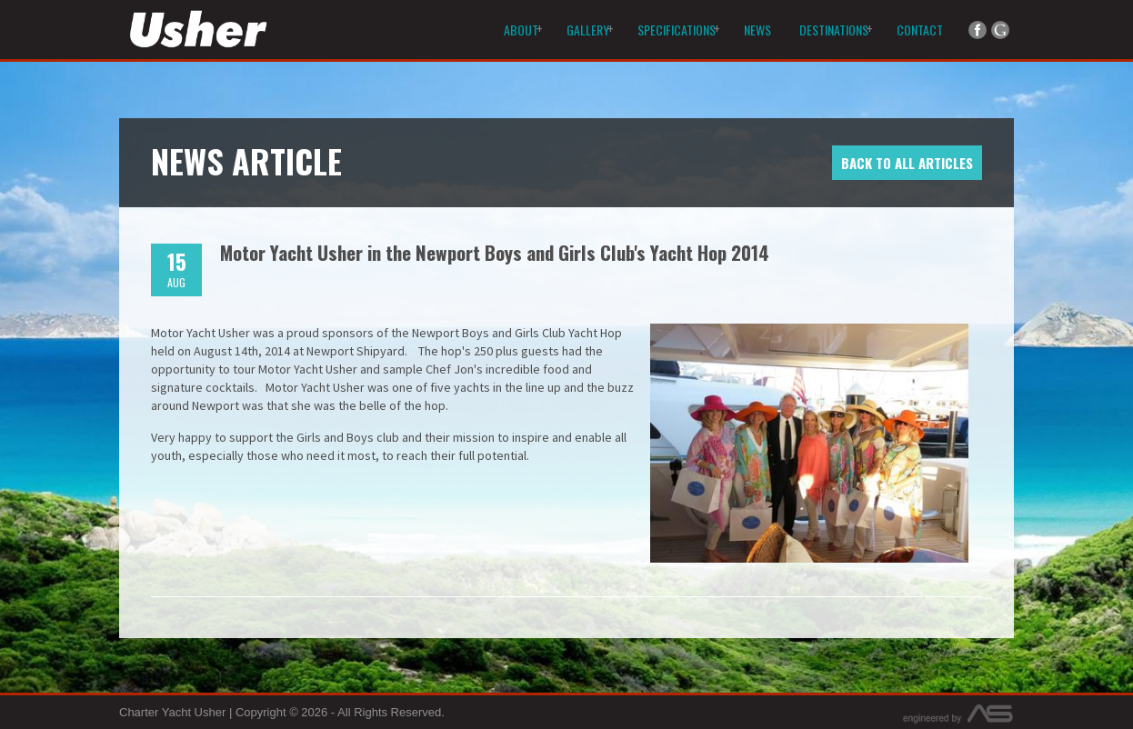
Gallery (587, 29)
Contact (920, 29)
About (521, 29)
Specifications (676, 29)
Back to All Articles (907, 163)
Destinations (833, 29)
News (757, 29)
